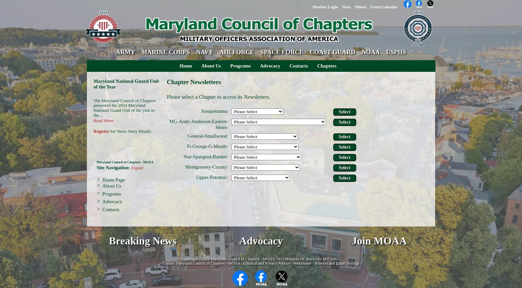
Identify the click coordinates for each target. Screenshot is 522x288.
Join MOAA (379, 241)
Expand (137, 168)
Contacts (299, 66)
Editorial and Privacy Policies (267, 263)
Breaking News (142, 241)
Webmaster (303, 263)
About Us (211, 66)
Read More (104, 120)
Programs (240, 66)
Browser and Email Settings (337, 263)
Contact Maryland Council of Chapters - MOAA (201, 263)
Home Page (114, 180)
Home (186, 66)
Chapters (327, 66)
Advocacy (270, 66)
